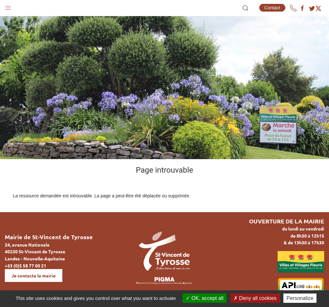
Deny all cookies (255, 298)
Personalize (300, 298)
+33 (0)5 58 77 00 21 (25, 265)
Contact (272, 7)
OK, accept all (204, 298)
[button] (8, 6)
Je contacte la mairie (34, 275)
